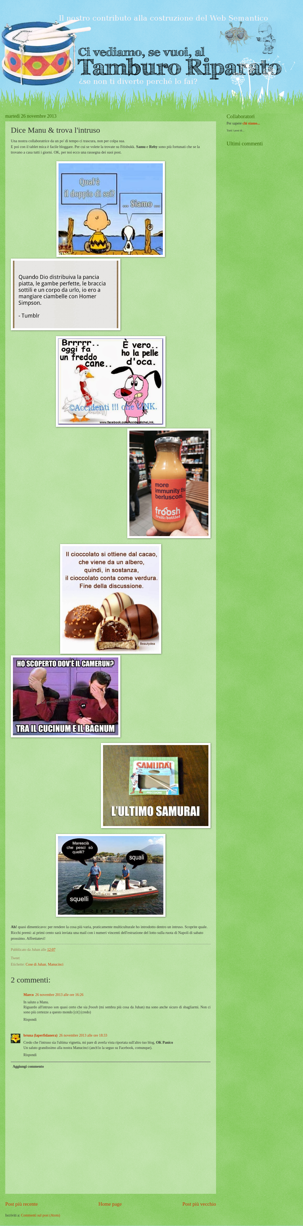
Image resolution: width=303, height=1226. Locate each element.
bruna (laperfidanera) (40, 1035)
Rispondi (30, 1020)
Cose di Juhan (36, 964)
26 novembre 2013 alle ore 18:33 (83, 1035)
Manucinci (55, 964)
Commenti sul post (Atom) (40, 1215)
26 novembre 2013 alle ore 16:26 (59, 995)
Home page (110, 1204)
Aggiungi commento (28, 1066)
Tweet (15, 958)
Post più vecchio (199, 1204)
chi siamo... (251, 123)
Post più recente (21, 1204)
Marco (28, 995)
